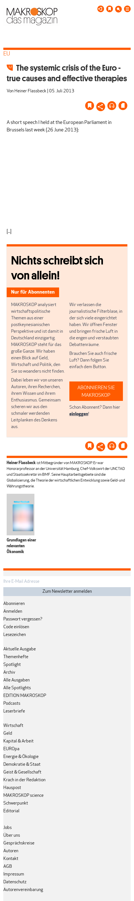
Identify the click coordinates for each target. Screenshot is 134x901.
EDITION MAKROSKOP (24, 696)
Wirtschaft (13, 726)
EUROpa (11, 749)
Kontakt (10, 859)
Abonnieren (14, 604)
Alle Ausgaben (16, 680)
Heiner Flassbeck (30, 91)
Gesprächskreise (18, 843)
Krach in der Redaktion (24, 780)
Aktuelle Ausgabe (19, 649)
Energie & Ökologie (21, 757)
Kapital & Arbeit (18, 741)
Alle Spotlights (17, 688)
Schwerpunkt (15, 803)
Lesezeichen (14, 635)
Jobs (7, 828)
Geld (7, 733)
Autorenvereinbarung (23, 890)
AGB (7, 866)
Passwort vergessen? (22, 619)
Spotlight (12, 665)
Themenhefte (15, 657)
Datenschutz (14, 882)
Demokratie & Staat (22, 764)
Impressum (13, 874)
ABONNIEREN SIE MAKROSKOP (96, 391)
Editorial (11, 811)
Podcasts (11, 703)
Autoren (10, 851)
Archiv (9, 672)
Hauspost (12, 788)
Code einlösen (16, 627)
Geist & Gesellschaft (22, 772)
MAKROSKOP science (23, 795)
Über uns (11, 835)
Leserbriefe (14, 711)
